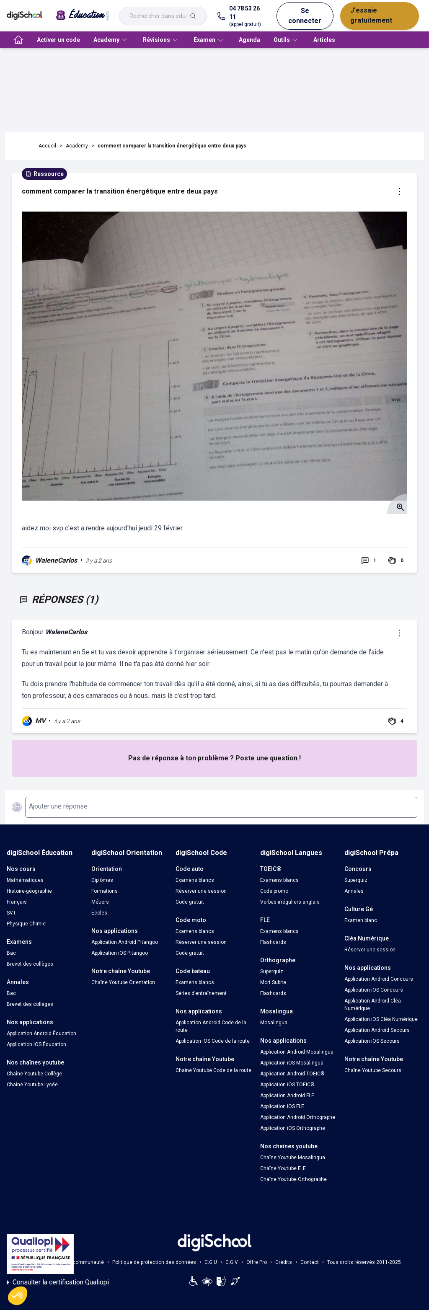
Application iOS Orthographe (292, 1128)
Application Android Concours (378, 979)
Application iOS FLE (282, 1106)
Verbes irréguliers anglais (290, 902)
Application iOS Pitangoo (119, 953)
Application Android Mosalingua (296, 1052)
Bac (11, 953)
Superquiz (271, 971)
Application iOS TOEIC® (287, 1085)
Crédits (283, 1262)
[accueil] (18, 39)
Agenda (249, 39)
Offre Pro (256, 1262)
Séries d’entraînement (201, 993)
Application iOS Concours (373, 990)
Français (17, 902)
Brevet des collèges (30, 964)
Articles (324, 39)
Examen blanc (360, 920)
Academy (77, 146)
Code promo (274, 891)
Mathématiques (25, 880)
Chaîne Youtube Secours (372, 1070)
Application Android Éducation (41, 1033)
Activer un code (58, 39)
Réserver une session (201, 891)
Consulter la (58, 1282)
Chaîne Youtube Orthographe (293, 1179)
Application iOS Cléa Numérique (381, 1019)
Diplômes (102, 880)
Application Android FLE (287, 1095)
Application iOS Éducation (36, 1044)
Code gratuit (190, 902)
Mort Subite (273, 982)
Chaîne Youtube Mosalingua (292, 1157)
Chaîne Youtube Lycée (32, 1085)
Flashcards (273, 942)
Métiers (100, 902)
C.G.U (210, 1262)
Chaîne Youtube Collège (34, 1074)
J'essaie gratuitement (371, 15)
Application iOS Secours (372, 1041)
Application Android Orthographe (297, 1117)
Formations (104, 891)
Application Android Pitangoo (124, 942)
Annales (354, 891)
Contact (309, 1262)
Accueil (47, 146)
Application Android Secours (377, 1030)
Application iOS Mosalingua (291, 1063)
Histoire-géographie (29, 891)
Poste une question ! (268, 758)
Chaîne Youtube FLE (283, 1168)
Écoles (99, 913)
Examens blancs (195, 880)
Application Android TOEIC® (292, 1074)
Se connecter (304, 16)
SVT (11, 913)
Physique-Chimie (26, 924)
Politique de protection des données (154, 1262)
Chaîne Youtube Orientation (123, 982)
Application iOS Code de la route (213, 1041)
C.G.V (231, 1262)
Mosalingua (273, 1023)
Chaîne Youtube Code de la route (213, 1070)
